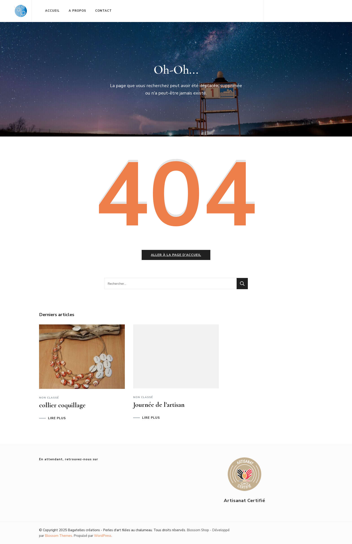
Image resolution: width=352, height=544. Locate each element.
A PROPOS (77, 11)
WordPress (102, 535)
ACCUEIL (52, 11)
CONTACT (103, 11)
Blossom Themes (58, 535)
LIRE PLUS (57, 418)
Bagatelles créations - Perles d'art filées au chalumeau (110, 530)
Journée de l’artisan (159, 405)
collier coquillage (62, 405)
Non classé (49, 397)
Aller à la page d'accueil (176, 255)
